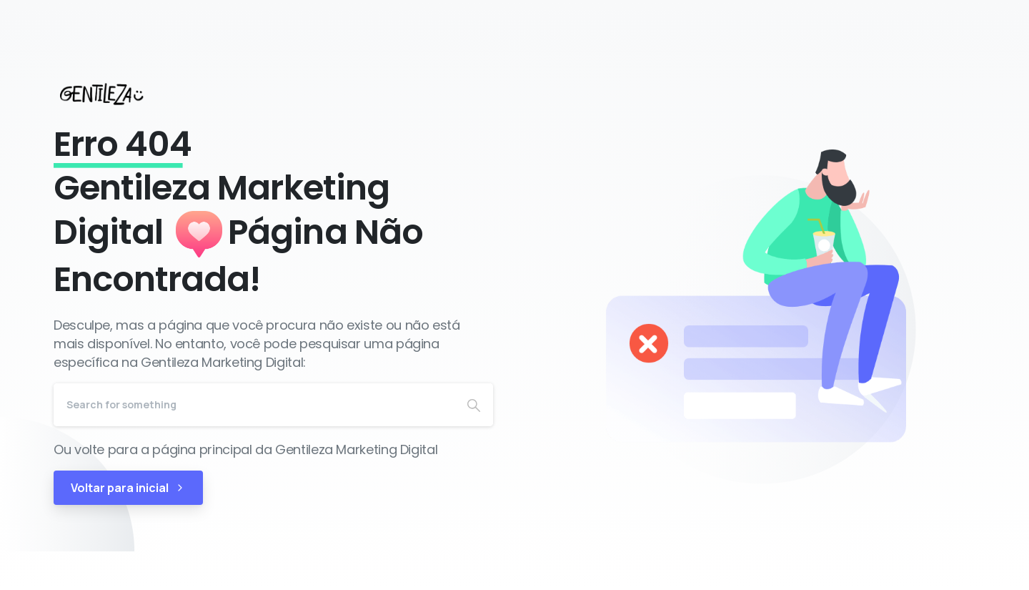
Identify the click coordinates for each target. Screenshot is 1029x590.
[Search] (254, 404)
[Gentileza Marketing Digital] (115, 93)
